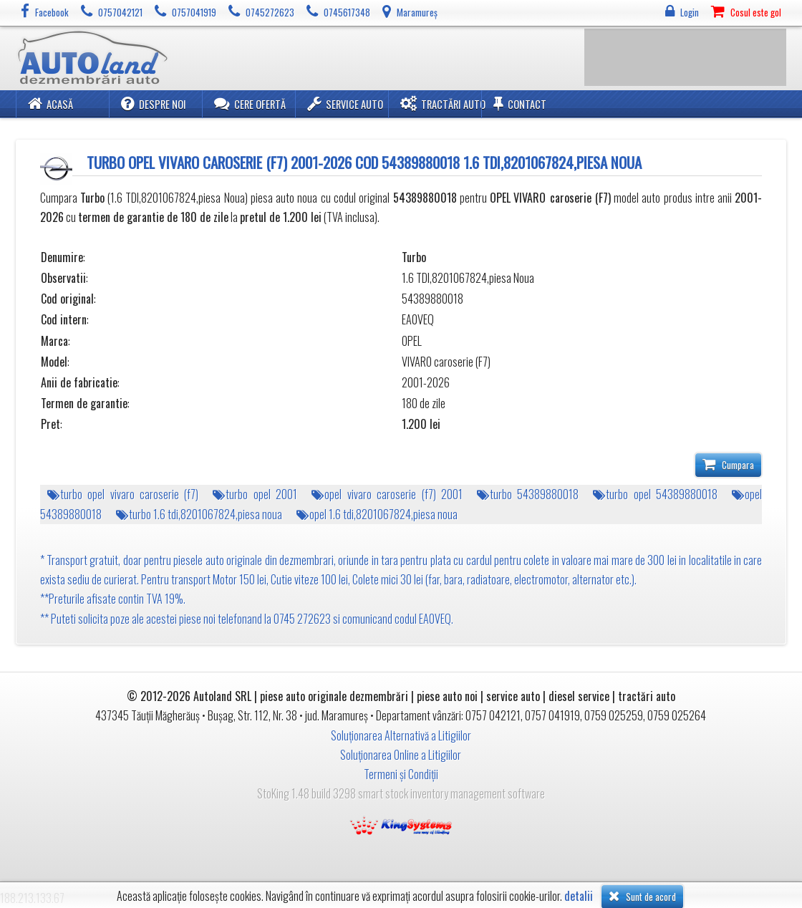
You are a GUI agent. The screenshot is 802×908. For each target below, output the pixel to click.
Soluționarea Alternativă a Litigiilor (401, 735)
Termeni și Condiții (401, 774)
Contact (519, 103)
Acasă (50, 103)
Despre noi (153, 103)
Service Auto (345, 103)
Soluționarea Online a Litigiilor (400, 754)
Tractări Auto (442, 103)
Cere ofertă (250, 103)
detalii (578, 896)
